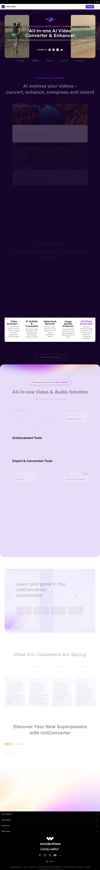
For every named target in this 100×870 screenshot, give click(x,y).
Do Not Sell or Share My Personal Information (50, 867)
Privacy (25, 867)
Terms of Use (32, 867)
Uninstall (87, 867)
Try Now (90, 6)
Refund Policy (79, 867)
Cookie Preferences (69, 867)
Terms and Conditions (16, 867)
